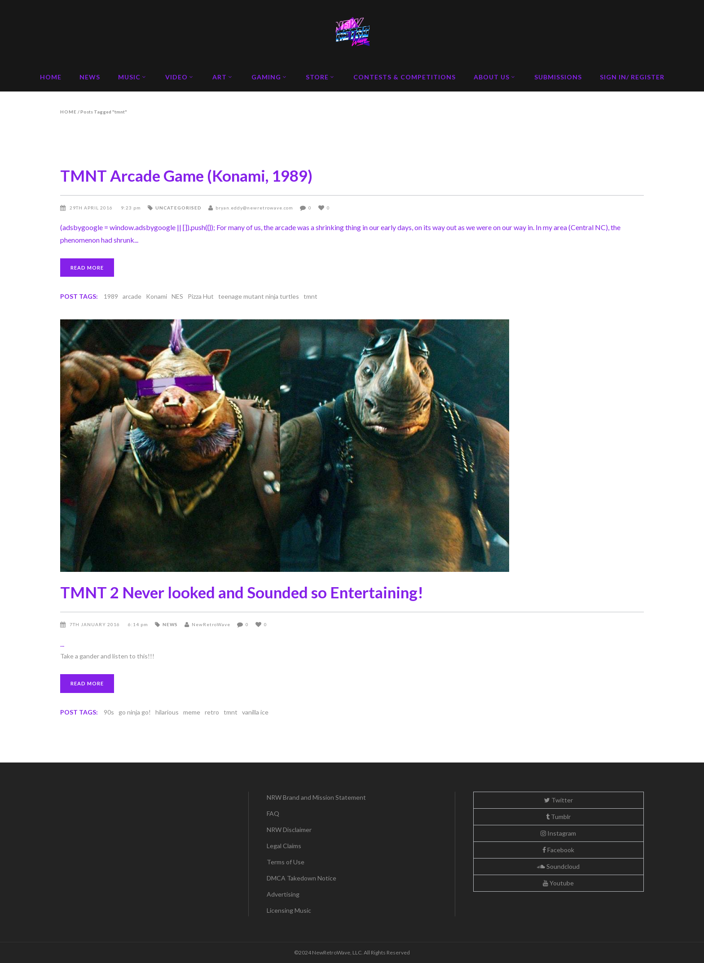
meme (191, 712)
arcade (132, 296)
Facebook (558, 850)
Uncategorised (178, 207)
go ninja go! (135, 712)
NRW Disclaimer (289, 829)
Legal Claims (284, 846)
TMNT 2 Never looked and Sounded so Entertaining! (241, 592)
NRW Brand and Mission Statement (316, 797)
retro (212, 712)
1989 (111, 296)
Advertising (283, 894)
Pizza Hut (201, 296)
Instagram (558, 833)
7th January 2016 (95, 624)
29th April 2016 (92, 207)
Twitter (558, 800)
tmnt (310, 296)
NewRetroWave (211, 624)
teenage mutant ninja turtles (258, 296)
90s (109, 712)
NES (177, 296)
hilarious (167, 712)
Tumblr (558, 816)
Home (68, 111)
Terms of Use (285, 862)
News (170, 624)
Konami (156, 296)
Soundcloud (558, 866)
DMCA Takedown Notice (301, 878)
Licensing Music (289, 910)
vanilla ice (255, 712)
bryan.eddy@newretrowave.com (254, 207)
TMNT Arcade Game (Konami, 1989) (186, 175)
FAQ (273, 813)
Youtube (558, 883)
